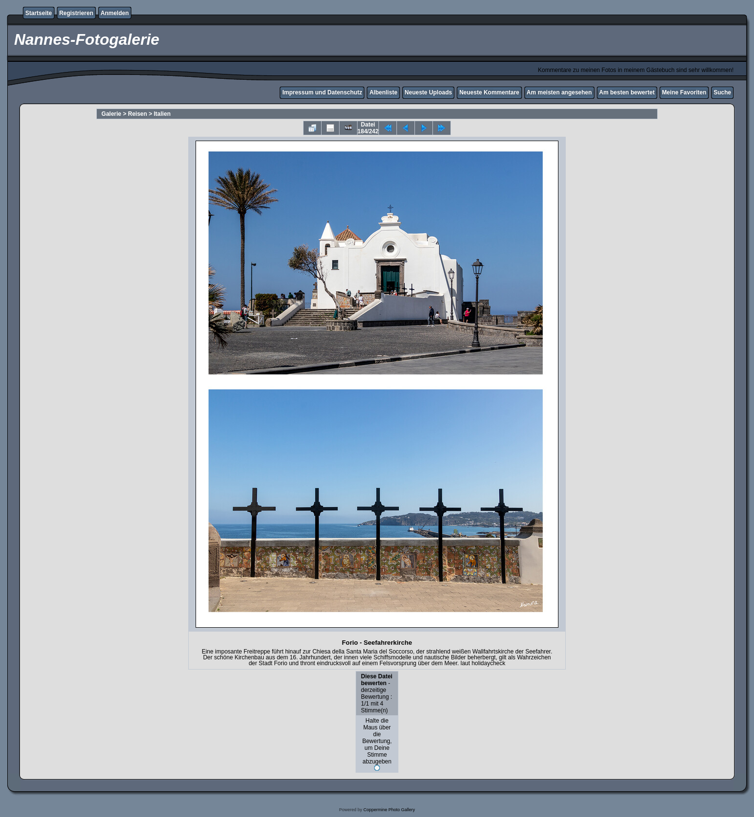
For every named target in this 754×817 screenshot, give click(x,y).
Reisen (137, 113)
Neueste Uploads (428, 92)
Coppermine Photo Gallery (389, 809)
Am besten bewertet (627, 92)
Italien (162, 113)
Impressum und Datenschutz (322, 92)
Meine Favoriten (684, 92)
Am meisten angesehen (559, 92)
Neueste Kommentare (489, 92)
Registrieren (76, 13)
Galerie (112, 113)
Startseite (38, 13)
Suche (722, 92)
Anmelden (115, 13)
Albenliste (383, 92)
